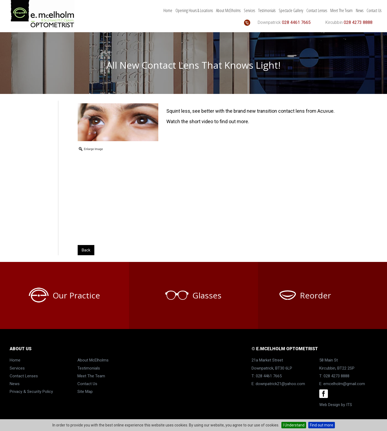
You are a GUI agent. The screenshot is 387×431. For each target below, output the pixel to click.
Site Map (85, 391)
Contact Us (374, 10)
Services (249, 10)
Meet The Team (341, 10)
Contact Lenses (316, 10)
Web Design (329, 404)
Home (167, 10)
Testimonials (266, 10)
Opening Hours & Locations (194, 10)
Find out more (321, 425)
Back (86, 250)
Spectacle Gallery (291, 10)
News (359, 10)
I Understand (293, 425)
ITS (349, 404)
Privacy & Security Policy (31, 391)
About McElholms (228, 10)
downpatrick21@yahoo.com (280, 383)
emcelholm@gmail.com (344, 383)
